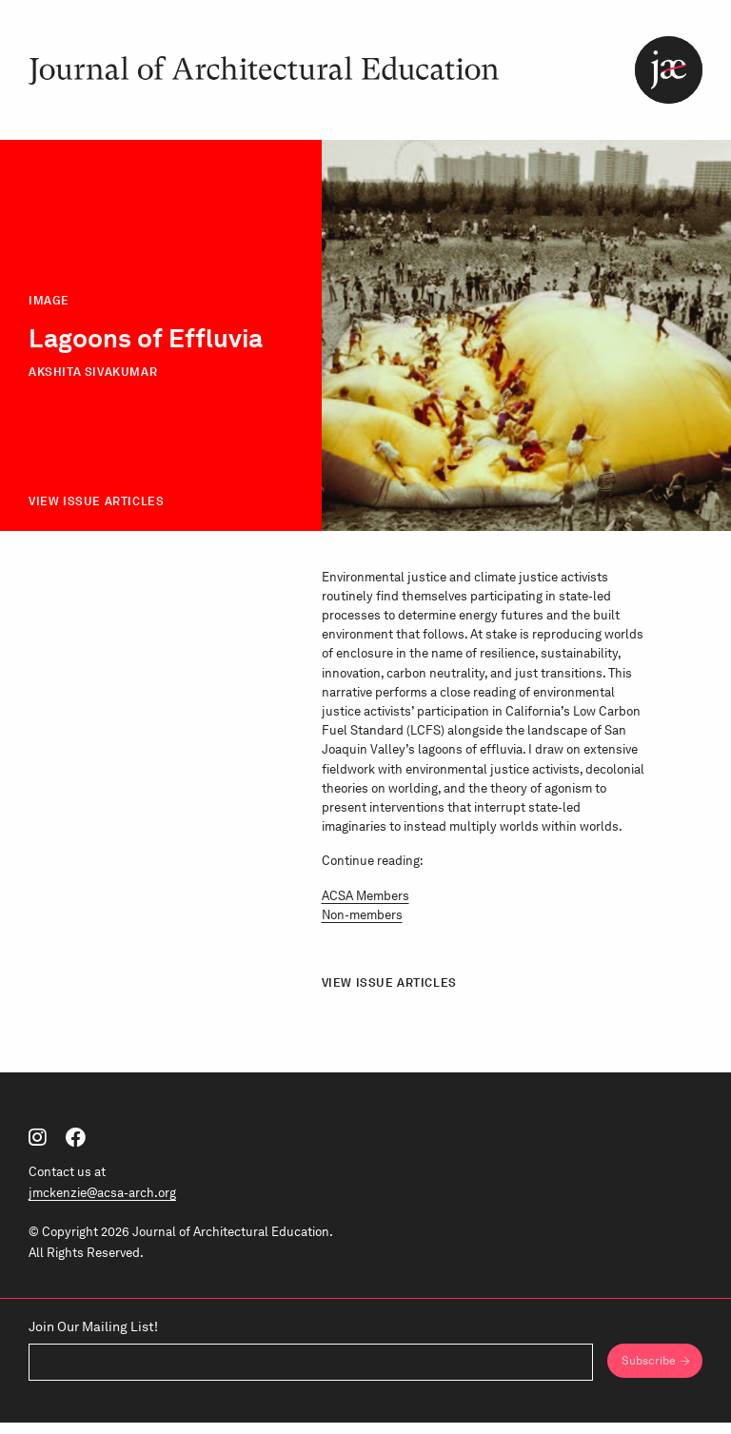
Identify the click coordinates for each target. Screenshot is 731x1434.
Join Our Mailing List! (93, 1337)
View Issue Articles (96, 513)
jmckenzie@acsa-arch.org (102, 1203)
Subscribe (646, 1372)
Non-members (362, 925)
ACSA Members (365, 906)
